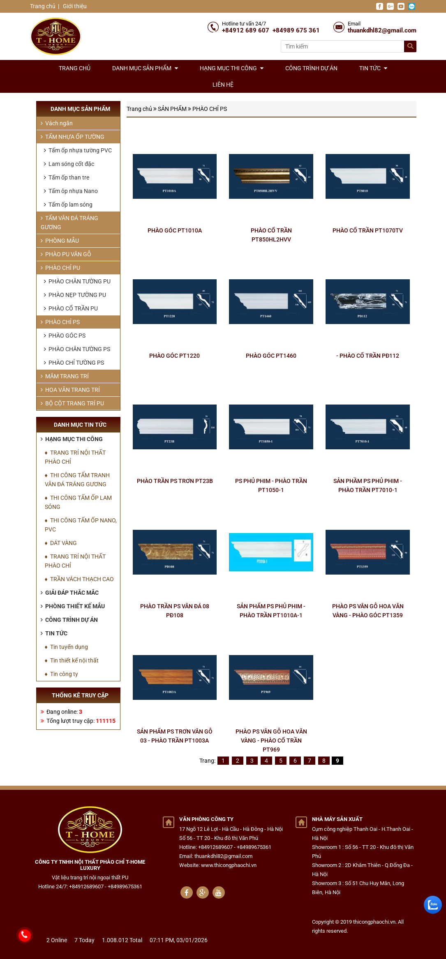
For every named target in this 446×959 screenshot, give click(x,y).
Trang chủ (42, 6)
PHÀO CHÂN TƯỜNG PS (77, 349)
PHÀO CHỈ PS (209, 109)
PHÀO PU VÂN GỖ (66, 254)
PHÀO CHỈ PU (60, 267)
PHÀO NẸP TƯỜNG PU (75, 295)
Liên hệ (223, 84)
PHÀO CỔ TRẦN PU (71, 308)
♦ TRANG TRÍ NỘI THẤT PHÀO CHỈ (75, 457)
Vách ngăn (57, 123)
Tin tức (373, 68)
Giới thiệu (74, 6)
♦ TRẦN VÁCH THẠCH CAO (79, 579)
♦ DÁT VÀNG (61, 543)
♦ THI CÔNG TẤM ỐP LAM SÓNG (78, 502)
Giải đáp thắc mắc (70, 592)
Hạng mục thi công (231, 68)
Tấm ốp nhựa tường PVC (78, 150)
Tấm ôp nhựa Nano (71, 191)
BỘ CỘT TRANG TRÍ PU (72, 403)
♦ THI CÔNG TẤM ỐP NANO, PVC (81, 525)
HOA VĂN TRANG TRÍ (70, 389)
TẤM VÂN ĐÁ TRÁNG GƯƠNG (69, 222)
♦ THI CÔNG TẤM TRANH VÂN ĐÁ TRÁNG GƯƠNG (77, 480)
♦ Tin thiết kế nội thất (72, 660)
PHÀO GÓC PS (65, 335)
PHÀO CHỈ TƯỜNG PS (74, 362)
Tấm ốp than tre (66, 177)
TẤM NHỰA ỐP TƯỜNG (72, 136)
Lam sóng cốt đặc (69, 164)
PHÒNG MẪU (60, 240)
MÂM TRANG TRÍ (65, 376)
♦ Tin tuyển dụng (66, 647)
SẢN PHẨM (172, 109)
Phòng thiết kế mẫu (73, 606)
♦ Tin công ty (61, 674)
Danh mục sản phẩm (145, 68)
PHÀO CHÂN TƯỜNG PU (77, 281)
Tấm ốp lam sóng (68, 204)
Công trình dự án (311, 68)
